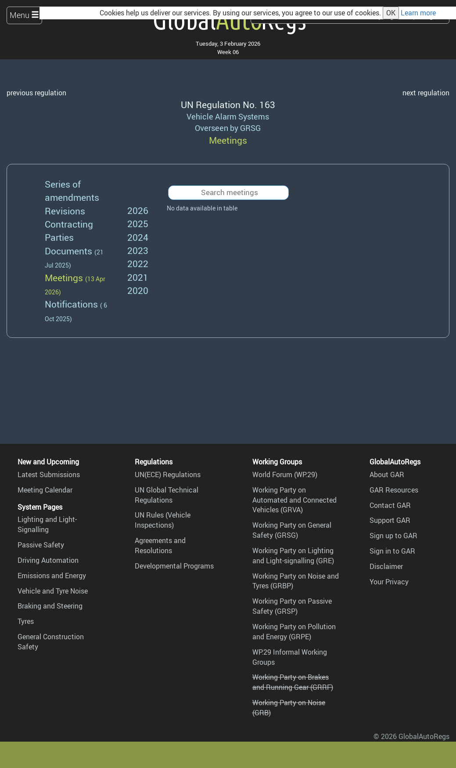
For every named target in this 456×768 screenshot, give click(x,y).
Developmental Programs (174, 566)
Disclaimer (386, 566)
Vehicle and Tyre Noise (53, 591)
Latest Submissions (49, 474)
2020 (137, 290)
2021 (137, 277)
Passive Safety (41, 545)
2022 (137, 263)
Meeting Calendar (45, 490)
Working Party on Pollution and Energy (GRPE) (294, 631)
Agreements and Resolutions (160, 545)
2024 (137, 237)
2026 (137, 210)
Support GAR (390, 520)
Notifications (71, 303)
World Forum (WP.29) (284, 474)
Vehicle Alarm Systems (228, 116)
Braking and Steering (50, 606)
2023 (137, 250)
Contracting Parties (69, 230)
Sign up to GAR (393, 535)
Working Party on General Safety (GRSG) (291, 530)
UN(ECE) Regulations (168, 474)
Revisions (65, 210)
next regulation (425, 93)
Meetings (64, 277)
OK (390, 13)
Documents (68, 250)
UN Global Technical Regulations (166, 495)
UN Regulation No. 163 (228, 104)
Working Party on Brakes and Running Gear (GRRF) (292, 682)
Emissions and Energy (52, 575)
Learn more (418, 13)
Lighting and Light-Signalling (47, 524)
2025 (137, 223)
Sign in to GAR (392, 551)
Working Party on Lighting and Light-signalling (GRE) (293, 555)
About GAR (387, 474)
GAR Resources (394, 490)
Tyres (26, 621)
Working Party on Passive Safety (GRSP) (292, 606)
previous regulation (36, 93)
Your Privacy (389, 582)
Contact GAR (390, 505)
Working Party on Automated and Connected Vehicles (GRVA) (294, 500)
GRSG (250, 128)
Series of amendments (72, 190)
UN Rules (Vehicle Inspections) (162, 520)
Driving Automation (48, 560)
